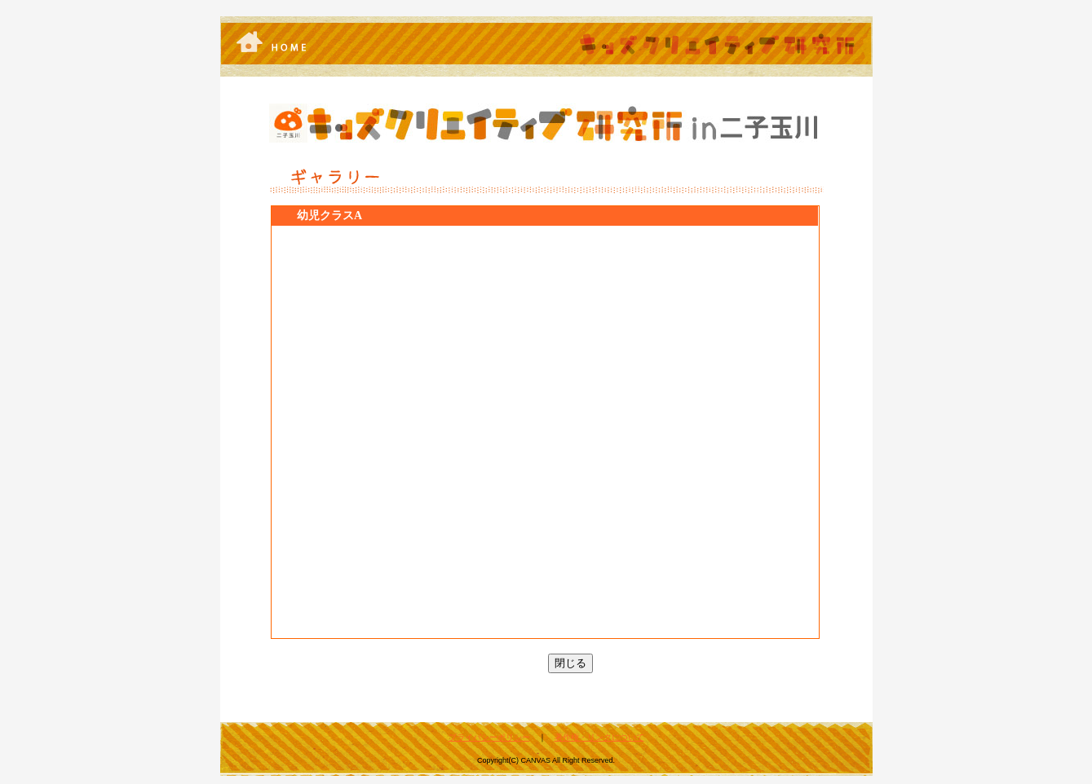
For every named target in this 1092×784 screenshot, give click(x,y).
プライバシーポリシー (489, 737)
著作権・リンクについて (599, 737)
